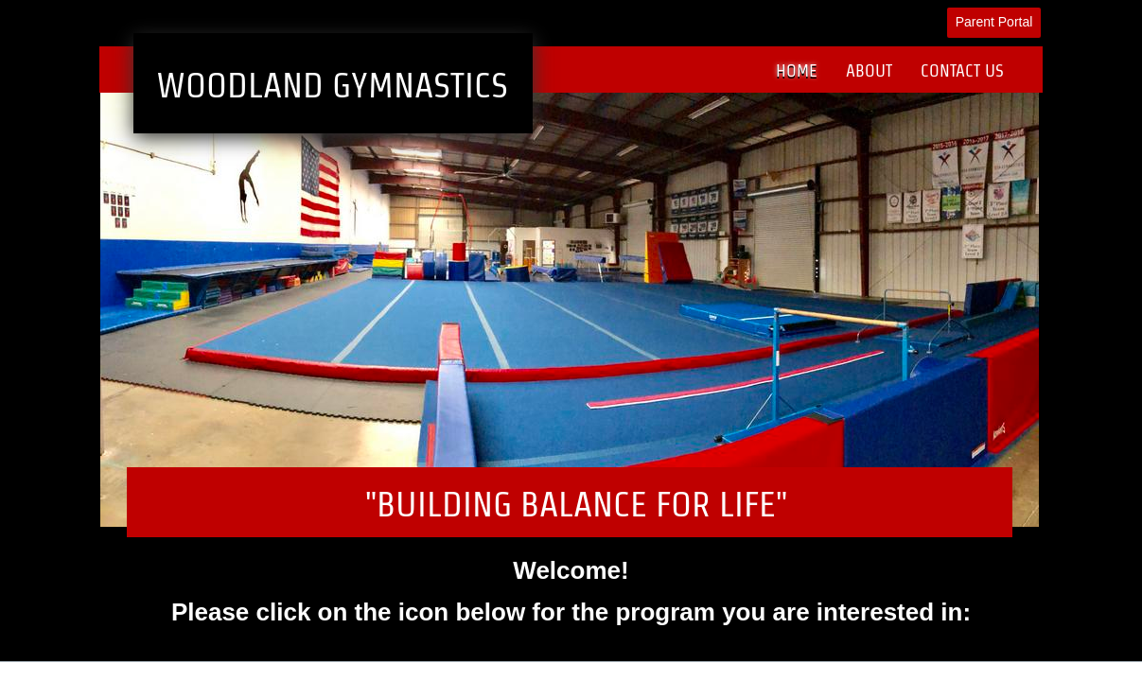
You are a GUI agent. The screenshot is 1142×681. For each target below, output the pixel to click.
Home (796, 70)
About (869, 70)
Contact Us (962, 70)
